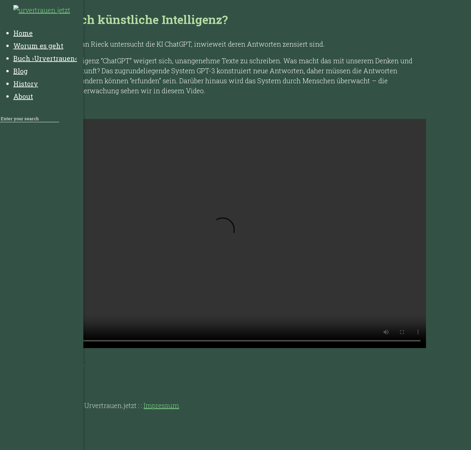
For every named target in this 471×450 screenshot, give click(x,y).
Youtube (71, 362)
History (43, 378)
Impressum (161, 405)
